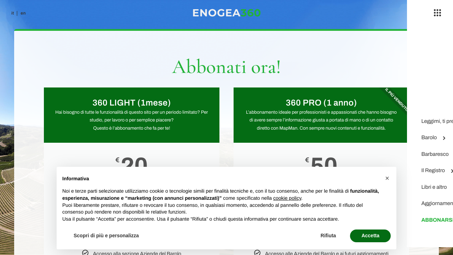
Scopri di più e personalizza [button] (106, 235)
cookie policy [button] (287, 198)
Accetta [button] (370, 235)
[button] (387, 178)
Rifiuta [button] (328, 235)
